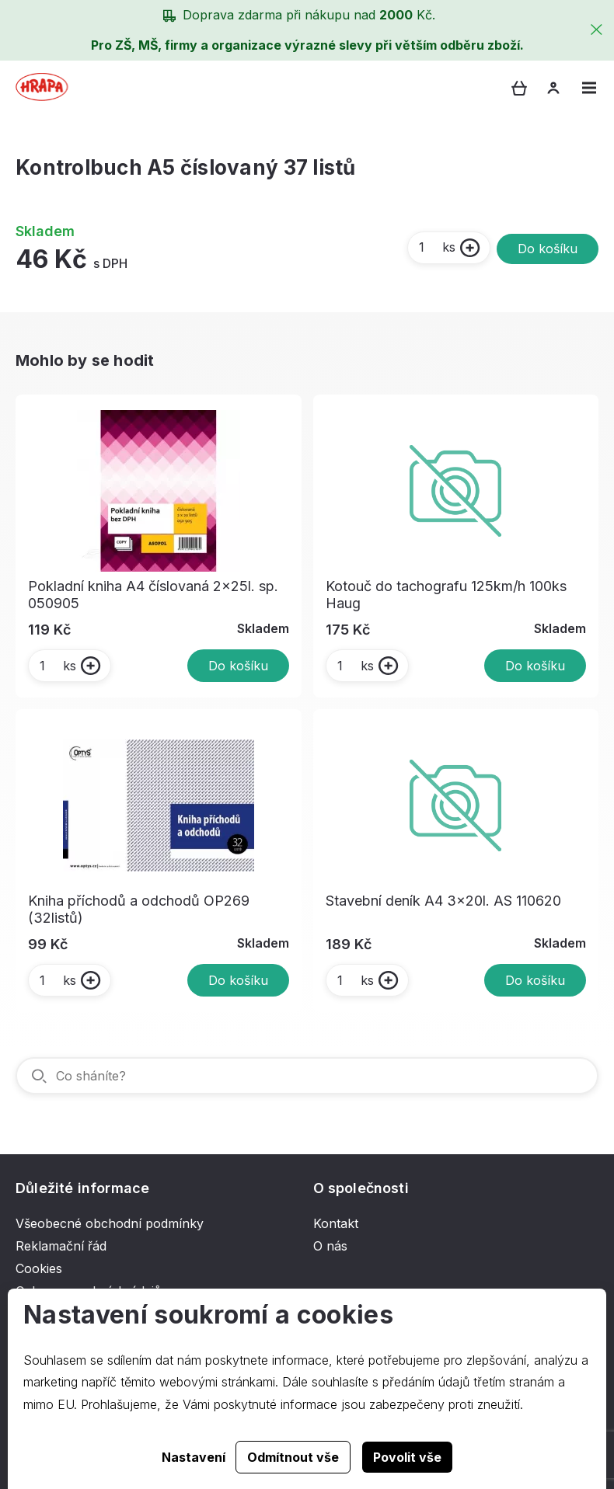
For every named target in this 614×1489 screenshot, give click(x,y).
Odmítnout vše (293, 1457)
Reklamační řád (61, 1246)
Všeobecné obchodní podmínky (110, 1223)
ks (436, 247)
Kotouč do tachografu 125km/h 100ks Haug (446, 594)
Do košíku (547, 248)
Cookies (39, 1268)
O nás (330, 1246)
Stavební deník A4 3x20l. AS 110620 (443, 900)
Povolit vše (407, 1457)
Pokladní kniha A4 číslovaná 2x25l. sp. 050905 (153, 594)
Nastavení (193, 1457)
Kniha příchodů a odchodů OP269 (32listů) (138, 909)
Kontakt (335, 1223)
